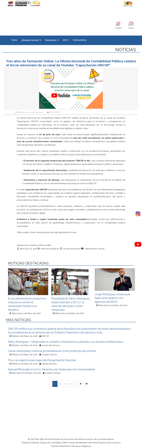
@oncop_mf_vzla (27, 248)
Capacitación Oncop (92, 248)
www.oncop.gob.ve (48, 248)
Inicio (14, 40)
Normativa (51, 40)
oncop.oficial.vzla (70, 248)
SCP (65, 40)
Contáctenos (79, 40)
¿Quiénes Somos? (30, 40)
